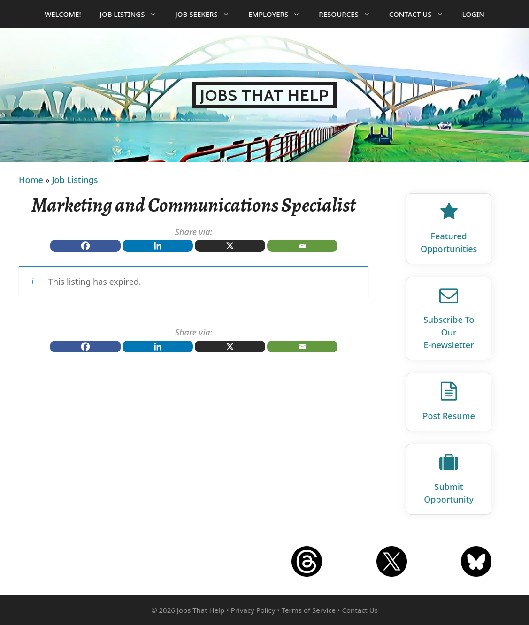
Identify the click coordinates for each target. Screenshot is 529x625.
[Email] (302, 246)
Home (31, 179)
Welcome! (63, 14)
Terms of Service (309, 610)
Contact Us (421, 14)
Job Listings (133, 14)
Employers (278, 14)
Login (473, 14)
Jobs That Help (264, 95)
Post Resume (448, 415)
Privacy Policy (253, 610)
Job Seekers (206, 14)
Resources (349, 14)
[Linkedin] (158, 246)
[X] (230, 246)
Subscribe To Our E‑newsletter (448, 332)
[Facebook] (85, 246)
